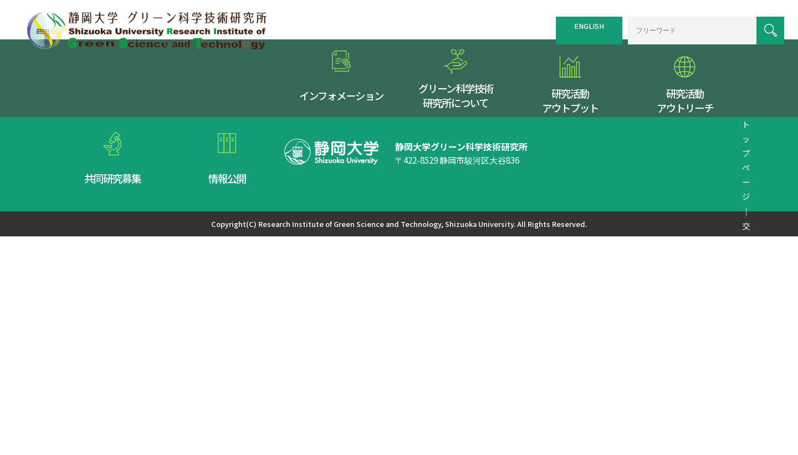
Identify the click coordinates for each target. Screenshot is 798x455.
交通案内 (438, 164)
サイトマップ (485, 164)
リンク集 (532, 164)
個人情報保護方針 (587, 164)
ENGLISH (578, 23)
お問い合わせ (650, 164)
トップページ (391, 164)
